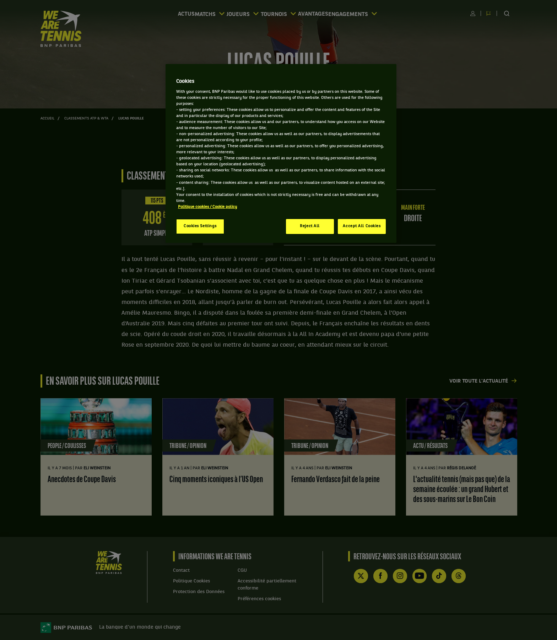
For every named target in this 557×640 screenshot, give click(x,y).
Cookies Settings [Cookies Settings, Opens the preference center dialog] (200, 226)
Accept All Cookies (361, 226)
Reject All (310, 226)
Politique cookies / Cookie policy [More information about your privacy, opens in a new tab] (207, 207)
